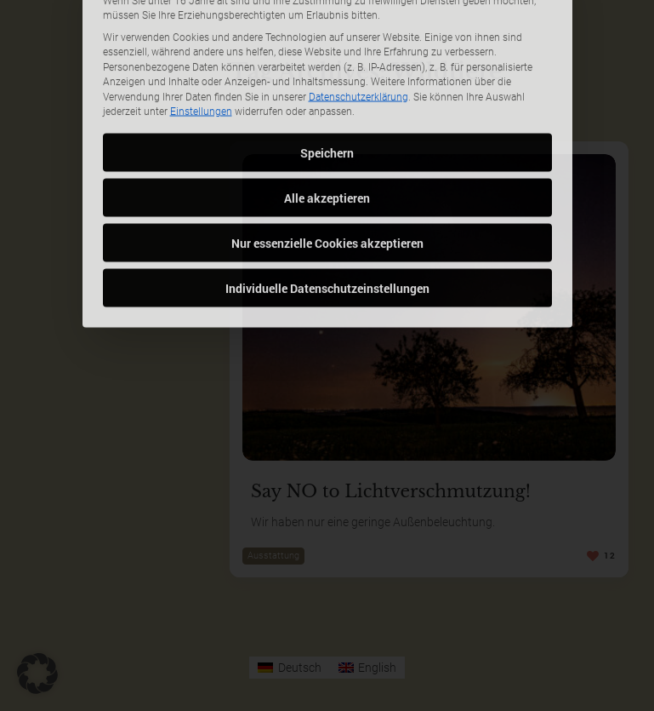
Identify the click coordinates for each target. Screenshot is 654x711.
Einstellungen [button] (201, 45)
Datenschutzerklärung (358, 31)
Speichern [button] (327, 86)
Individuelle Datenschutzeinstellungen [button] (327, 222)
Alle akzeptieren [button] (327, 131)
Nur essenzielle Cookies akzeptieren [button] (327, 177)
